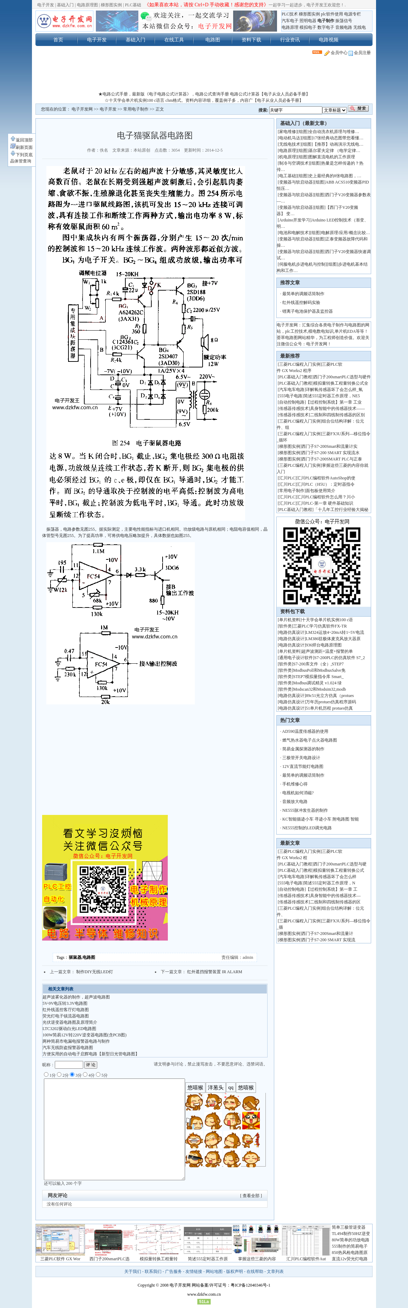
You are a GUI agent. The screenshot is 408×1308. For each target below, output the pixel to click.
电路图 (212, 39)
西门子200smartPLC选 (110, 1258)
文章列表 (275, 1271)
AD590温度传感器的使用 (305, 731)
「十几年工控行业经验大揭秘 (341, 509)
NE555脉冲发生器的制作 (305, 810)
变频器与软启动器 (296, 182)
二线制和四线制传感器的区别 (337, 414)
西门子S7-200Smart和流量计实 (329, 446)
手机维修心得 (295, 784)
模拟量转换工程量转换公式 (339, 870)
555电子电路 (290, 395)
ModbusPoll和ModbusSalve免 (319, 670)
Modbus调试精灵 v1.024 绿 (317, 682)
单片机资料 (289, 619)
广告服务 (173, 1271)
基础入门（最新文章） (304, 123)
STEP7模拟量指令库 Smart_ (318, 676)
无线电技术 (289, 144)
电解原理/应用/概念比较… (345, 232)
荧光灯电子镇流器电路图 (65, 1016)
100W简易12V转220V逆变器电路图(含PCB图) (84, 1035)
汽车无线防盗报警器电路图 (67, 1047)
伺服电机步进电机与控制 (302, 264)
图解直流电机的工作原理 (332, 156)
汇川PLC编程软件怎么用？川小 (326, 496)
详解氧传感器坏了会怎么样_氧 (334, 389)
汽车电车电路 (291, 389)
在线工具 (174, 39)
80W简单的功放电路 (350, 1239)
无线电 (359, 27)
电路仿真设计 (291, 632)
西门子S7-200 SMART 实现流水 (331, 452)
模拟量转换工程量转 (159, 1258)
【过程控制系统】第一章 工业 (334, 402)
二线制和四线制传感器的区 (335, 901)
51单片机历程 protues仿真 (329, 708)
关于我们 (132, 1271)
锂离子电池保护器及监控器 (307, 311)
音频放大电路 (295, 801)
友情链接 (193, 1271)
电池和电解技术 (294, 232)
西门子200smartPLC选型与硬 (340, 864)
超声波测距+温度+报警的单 (327, 651)
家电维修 (287, 131)
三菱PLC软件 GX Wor (60, 1258)
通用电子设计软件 (296, 657)
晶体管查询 (20, 161)
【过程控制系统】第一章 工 (331, 889)
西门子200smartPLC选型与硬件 (342, 376)
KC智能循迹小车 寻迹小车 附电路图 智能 (320, 819)
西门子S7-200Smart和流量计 (327, 933)
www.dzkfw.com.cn (204, 1294)
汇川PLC (287, 478)
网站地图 (214, 1271)
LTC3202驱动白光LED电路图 (69, 1028)
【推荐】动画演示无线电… (338, 144)
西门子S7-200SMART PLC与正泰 (332, 459)
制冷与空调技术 (294, 163)
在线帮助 (254, 1271)
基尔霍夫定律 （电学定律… (334, 150)
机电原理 (287, 156)
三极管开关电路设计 (301, 757)
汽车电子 (290, 20)
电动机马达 (289, 137)
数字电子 (325, 27)
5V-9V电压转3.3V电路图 (64, 1003)
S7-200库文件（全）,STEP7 (318, 664)
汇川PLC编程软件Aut (306, 1258)
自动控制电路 (291, 402)
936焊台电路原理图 (324, 645)
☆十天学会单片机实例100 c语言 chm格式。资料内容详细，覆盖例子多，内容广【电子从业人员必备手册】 (204, 100)
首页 (58, 39)
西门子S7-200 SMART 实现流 (328, 939)
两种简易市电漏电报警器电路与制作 (76, 1041)
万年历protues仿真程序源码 (331, 701)
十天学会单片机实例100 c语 (327, 619)
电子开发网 (82, 109)
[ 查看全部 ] (251, 1195)
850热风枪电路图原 (350, 1252)
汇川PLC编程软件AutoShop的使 (326, 478)
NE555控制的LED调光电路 (307, 827)
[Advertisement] (204, 75)
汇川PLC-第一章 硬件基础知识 (325, 503)
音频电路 (343, 27)
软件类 (285, 626)
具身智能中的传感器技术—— (337, 408)
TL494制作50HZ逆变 (351, 1233)
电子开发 (45, 4)
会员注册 (360, 52)
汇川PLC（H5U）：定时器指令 (326, 484)
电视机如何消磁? (298, 792)
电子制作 (325, 20)
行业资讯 (290, 39)
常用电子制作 (136, 109)
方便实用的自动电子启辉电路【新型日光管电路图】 (90, 1053)
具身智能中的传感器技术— (335, 895)
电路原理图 (87, 4)
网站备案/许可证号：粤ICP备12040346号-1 (231, 1285)
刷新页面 (21, 147)
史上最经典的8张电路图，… (335, 175)
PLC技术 (290, 14)
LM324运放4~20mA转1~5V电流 (335, 632)
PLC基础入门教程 (295, 376)
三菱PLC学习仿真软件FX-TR (320, 626)
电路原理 (290, 27)
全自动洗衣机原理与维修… (334, 131)
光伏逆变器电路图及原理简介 (69, 1022)
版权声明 (234, 1271)
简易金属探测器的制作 (303, 748)
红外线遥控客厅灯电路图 (65, 1009)
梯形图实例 (111, 4)
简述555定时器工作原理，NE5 (332, 395)
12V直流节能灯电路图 (302, 766)
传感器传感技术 (294, 408)
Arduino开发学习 (294, 220)
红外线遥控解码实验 (301, 302)
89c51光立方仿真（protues (330, 695)
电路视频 (328, 39)
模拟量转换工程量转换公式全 (341, 383)
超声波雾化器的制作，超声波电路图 (76, 997)
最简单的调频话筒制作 (303, 293)
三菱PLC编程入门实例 (300, 364)
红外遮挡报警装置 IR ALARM (214, 971)
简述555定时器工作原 (208, 1258)
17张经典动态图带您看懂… (338, 137)
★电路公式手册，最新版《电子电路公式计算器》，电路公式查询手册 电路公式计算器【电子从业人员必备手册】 (204, 94)
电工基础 (287, 175)
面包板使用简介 (320, 490)
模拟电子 (308, 27)
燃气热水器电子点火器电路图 (309, 740)
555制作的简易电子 (350, 1246)
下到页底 (21, 154)
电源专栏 (352, 14)
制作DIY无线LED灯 (94, 971)
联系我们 (153, 1271)
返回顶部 (21, 140)
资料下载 (251, 39)
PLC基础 (133, 4)
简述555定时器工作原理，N (329, 883)
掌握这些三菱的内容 (257, 1258)
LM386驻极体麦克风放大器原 (333, 638)
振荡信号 (343, 20)
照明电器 (308, 20)
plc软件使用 (332, 14)
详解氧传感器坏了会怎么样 (331, 876)
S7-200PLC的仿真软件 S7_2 (339, 657)
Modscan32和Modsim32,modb (319, 689)
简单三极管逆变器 (349, 1227)
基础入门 (65, 4)
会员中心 (336, 52)
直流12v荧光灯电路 (350, 1258)
